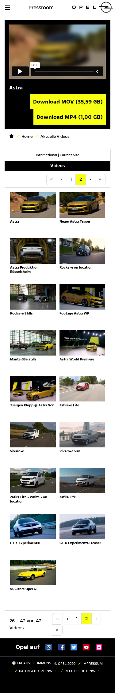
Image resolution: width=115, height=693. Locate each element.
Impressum (92, 663)
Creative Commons (31, 663)
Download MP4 (69, 117)
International (46, 155)
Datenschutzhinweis (38, 671)
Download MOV (68, 101)
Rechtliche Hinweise (84, 671)
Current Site (69, 155)
